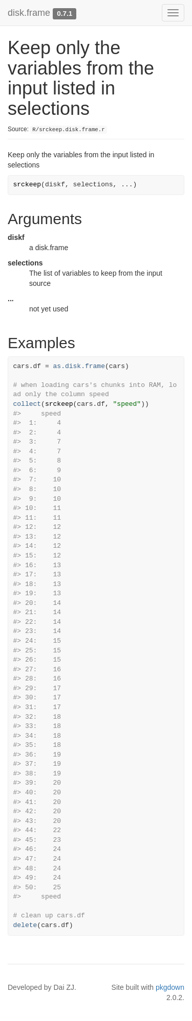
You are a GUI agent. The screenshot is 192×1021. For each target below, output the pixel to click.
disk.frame (29, 13)
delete (25, 925)
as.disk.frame (79, 366)
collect (27, 404)
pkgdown (170, 987)
